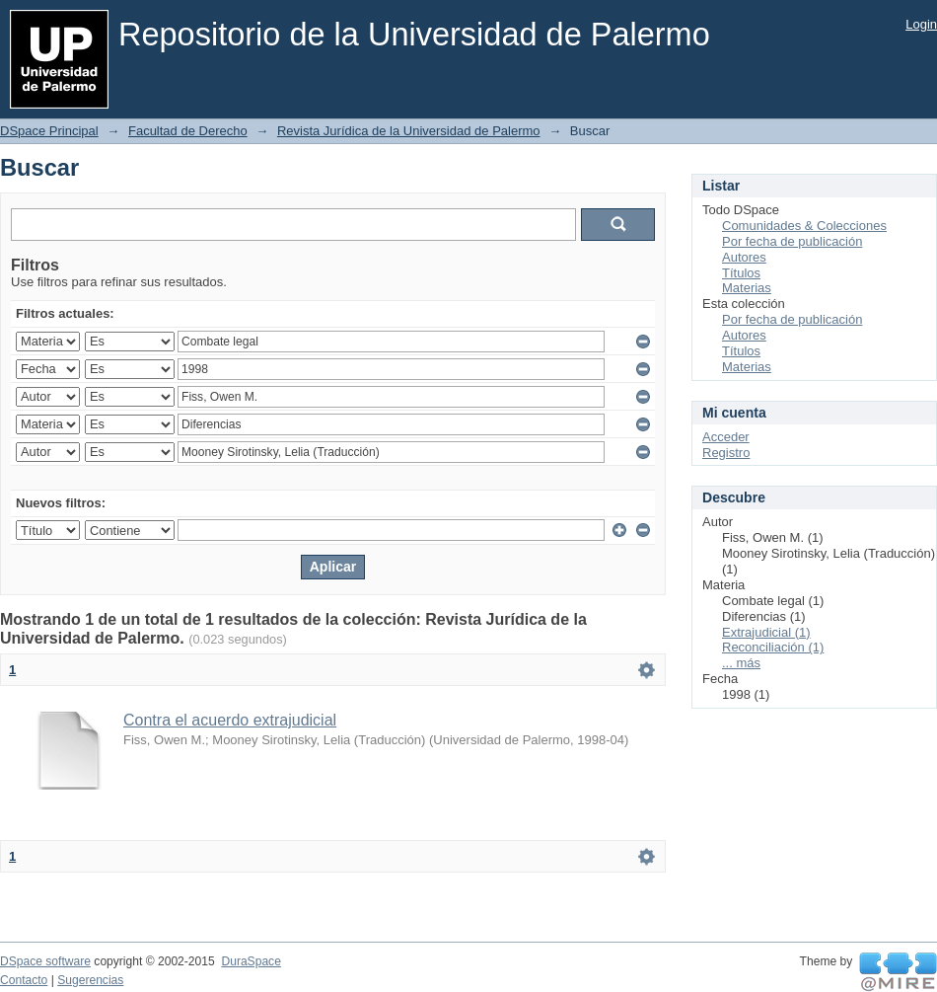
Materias (746, 287)
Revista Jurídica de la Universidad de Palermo (409, 130)
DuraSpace (250, 961)
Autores (744, 257)
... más (741, 662)
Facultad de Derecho (188, 130)
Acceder (726, 436)
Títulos (741, 273)
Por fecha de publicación (792, 241)
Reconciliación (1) (773, 647)
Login (921, 24)
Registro (726, 452)
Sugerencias (90, 980)
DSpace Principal (49, 130)
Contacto (23, 980)
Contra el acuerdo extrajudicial (229, 720)
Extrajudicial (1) (766, 632)
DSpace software (45, 961)
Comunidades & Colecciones (804, 225)
